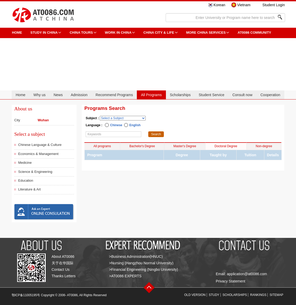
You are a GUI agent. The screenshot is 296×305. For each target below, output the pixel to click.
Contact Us (61, 269)
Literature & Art (29, 189)
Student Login (274, 5)
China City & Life (158, 32)
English (134, 125)
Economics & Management (38, 154)
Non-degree (264, 146)
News (58, 95)
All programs (102, 146)
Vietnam (243, 5)
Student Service (211, 95)
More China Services (206, 32)
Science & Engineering (35, 172)
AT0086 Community (254, 32)
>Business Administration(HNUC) (136, 256)
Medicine (25, 163)
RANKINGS (258, 295)
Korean (219, 5)
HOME (17, 32)
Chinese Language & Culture (40, 145)
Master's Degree (184, 146)
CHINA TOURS (81, 32)
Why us (39, 95)
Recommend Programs (114, 95)
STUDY (214, 295)
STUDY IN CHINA (44, 32)
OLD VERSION (195, 295)
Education (25, 180)
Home (20, 95)
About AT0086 (63, 256)
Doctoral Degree (225, 146)
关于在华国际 (62, 263)
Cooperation (270, 95)
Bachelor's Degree (142, 146)
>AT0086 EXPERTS (125, 276)
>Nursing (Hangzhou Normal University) (141, 263)
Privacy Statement (230, 281)
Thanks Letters (64, 276)
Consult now (242, 95)
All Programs (151, 95)
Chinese (116, 125)
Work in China (118, 32)
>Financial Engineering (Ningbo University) (143, 269)
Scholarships (180, 95)
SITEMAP (276, 295)
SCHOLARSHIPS (235, 295)
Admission (79, 95)
